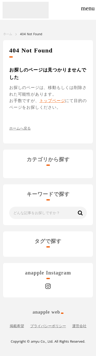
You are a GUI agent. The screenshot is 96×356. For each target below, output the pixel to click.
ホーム (7, 34)
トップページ (52, 100)
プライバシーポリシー (48, 326)
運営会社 (79, 326)
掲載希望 (17, 326)
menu (87, 8)
